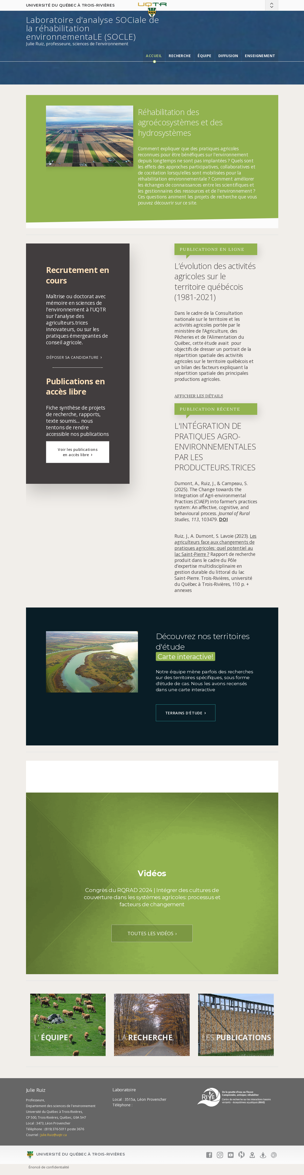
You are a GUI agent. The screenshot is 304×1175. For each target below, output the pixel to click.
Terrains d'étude (184, 712)
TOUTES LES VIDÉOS (150, 933)
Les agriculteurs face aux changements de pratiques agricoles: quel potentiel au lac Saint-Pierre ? (215, 545)
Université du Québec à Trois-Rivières (70, 5)
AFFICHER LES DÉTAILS (198, 396)
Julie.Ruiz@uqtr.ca (53, 1135)
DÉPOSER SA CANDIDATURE (72, 357)
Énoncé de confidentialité (49, 1167)
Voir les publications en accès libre (77, 452)
